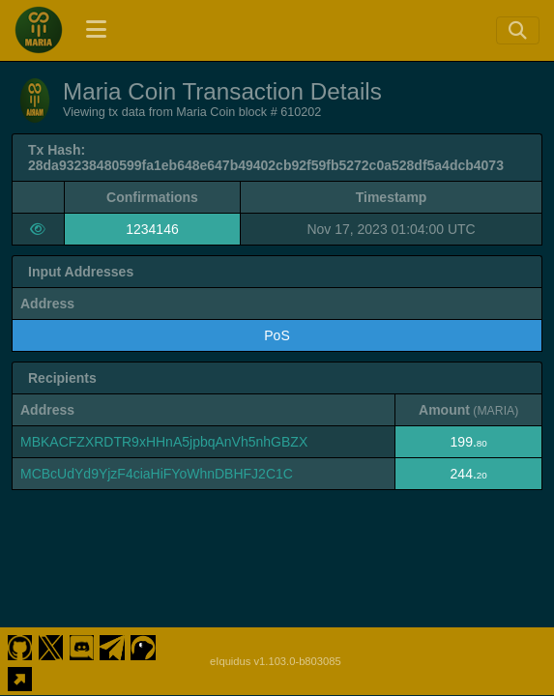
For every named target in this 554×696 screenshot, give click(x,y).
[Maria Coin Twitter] (51, 645)
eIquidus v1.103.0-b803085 (275, 661)
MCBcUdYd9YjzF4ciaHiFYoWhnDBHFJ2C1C (156, 473)
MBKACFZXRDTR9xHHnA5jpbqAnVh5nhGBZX (163, 442)
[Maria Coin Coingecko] (144, 645)
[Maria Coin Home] (39, 30)
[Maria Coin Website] (20, 676)
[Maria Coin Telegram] (113, 645)
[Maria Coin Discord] (82, 645)
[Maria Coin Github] (20, 645)
